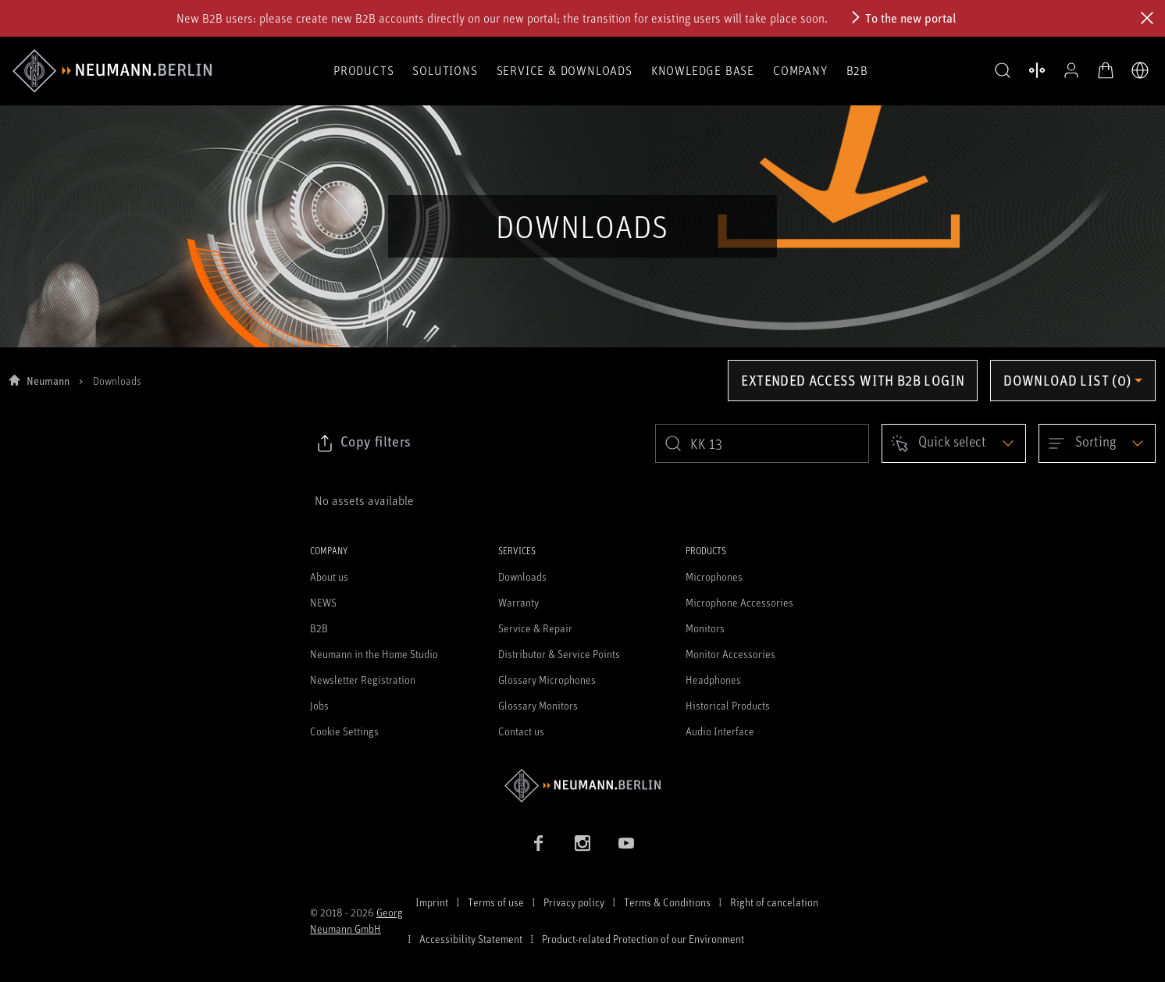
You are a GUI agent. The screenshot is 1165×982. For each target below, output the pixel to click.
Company (800, 70)
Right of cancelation (774, 902)
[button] (1002, 71)
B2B (857, 70)
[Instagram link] (582, 843)
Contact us (521, 731)
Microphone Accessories (739, 602)
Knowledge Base (702, 70)
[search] (762, 443)
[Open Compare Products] (1036, 70)
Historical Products (728, 705)
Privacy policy (573, 902)
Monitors (705, 628)
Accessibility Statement (470, 938)
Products (363, 70)
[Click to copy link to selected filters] (363, 443)
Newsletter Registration (362, 679)
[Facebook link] (538, 843)
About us (329, 576)
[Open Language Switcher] (1140, 70)
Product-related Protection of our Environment (643, 938)
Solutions (444, 70)
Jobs (319, 705)
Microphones (714, 576)
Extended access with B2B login (852, 380)
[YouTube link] (626, 843)
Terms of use (496, 902)
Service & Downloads (564, 70)
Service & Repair (535, 628)
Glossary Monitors (538, 705)
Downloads (522, 576)
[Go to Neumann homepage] (582, 785)
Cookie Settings (344, 731)
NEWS (323, 602)
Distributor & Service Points (559, 653)
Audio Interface (720, 731)
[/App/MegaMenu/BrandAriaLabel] (112, 71)
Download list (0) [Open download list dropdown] (1067, 380)
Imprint (431, 902)
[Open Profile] (1071, 70)
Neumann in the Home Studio (374, 653)
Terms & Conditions (667, 902)
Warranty (518, 602)
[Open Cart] (1105, 70)
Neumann (48, 380)
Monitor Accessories (730, 653)
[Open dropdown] (954, 443)
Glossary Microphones (547, 679)
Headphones (713, 679)
